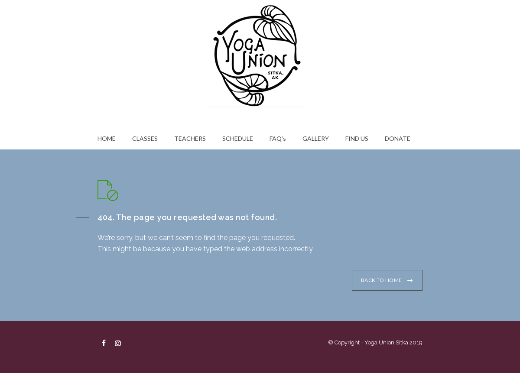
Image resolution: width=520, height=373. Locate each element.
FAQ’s (278, 138)
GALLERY (315, 138)
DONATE (397, 138)
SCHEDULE (237, 138)
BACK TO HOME (381, 280)
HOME (107, 138)
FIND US (356, 138)
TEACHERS (190, 138)
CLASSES (145, 138)
